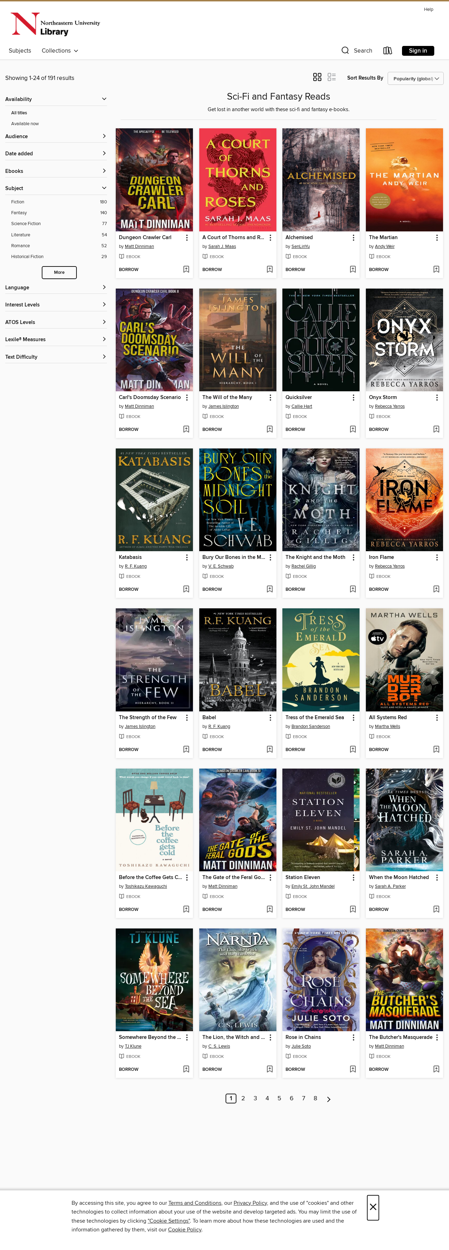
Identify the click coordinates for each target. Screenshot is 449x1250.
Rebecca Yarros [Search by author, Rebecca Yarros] (390, 406)
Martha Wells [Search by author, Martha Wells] (387, 726)
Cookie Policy (184, 1229)
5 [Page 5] (279, 1098)
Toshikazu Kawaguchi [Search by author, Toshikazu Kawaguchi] (146, 886)
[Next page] (329, 1098)
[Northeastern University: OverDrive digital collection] (55, 24)
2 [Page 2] (243, 1098)
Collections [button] (60, 51)
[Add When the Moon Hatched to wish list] (436, 909)
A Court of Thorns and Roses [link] (234, 238)
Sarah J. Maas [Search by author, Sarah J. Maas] (222, 246)
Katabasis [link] (130, 557)
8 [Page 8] (315, 1098)
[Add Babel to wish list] (269, 750)
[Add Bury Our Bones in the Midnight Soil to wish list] (269, 589)
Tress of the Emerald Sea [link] (315, 718)
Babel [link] (209, 718)
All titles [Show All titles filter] (19, 113)
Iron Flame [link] (381, 557)
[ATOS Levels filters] (56, 322)
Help (428, 9)
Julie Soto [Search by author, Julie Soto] (301, 1046)
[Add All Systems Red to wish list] (436, 750)
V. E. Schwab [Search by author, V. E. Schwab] (221, 566)
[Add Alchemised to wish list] (352, 270)
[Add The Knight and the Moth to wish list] (352, 589)
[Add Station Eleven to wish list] (352, 909)
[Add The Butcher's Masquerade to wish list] (436, 1069)
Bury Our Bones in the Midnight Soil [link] (234, 557)
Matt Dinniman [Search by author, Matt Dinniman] (139, 246)
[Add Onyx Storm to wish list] (436, 429)
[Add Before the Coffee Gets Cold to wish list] (186, 909)
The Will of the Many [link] (227, 397)
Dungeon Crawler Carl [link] (145, 238)
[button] (356, 52)
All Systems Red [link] (388, 718)
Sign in (418, 51)
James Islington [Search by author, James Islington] (223, 406)
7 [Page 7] (303, 1098)
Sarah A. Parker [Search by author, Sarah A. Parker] (390, 886)
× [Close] (373, 1208)
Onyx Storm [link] (383, 397)
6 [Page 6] (292, 1098)
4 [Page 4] (267, 1098)
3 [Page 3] (255, 1098)
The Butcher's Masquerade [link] (401, 1037)
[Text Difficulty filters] (56, 357)
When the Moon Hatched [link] (399, 877)
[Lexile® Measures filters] (56, 340)
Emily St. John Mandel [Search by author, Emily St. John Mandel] (313, 886)
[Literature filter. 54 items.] (59, 235)
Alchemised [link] (299, 238)
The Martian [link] (383, 238)
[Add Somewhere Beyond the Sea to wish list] (186, 1069)
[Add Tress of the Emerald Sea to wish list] (352, 750)
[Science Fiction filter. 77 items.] (59, 224)
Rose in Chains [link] (303, 1037)
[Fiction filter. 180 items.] (59, 202)
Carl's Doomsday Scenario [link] (150, 397)
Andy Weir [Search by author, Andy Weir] (385, 246)
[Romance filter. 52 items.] (59, 246)
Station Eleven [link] (303, 877)
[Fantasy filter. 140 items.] (59, 213)
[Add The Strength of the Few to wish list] (186, 750)
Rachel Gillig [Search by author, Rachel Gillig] (303, 566)
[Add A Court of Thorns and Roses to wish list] (269, 270)
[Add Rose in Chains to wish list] (352, 1069)
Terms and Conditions (194, 1203)
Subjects (20, 51)
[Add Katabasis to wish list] (186, 589)
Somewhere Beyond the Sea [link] (151, 1037)
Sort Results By (365, 78)
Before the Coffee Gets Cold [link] (151, 877)
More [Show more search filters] (59, 273)
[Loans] (387, 52)
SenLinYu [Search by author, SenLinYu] (300, 246)
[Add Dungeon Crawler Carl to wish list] (186, 270)
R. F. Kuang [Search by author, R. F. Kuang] (136, 566)
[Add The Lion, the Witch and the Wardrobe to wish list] (269, 1069)
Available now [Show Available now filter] (25, 124)
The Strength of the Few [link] (147, 718)
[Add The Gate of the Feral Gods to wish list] (269, 909)
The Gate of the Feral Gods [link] (234, 877)
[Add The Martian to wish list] (436, 270)
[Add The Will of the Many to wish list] (269, 429)
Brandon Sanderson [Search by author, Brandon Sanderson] (310, 726)
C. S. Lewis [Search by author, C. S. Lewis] (219, 1046)
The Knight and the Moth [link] (316, 557)
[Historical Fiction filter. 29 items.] (59, 257)
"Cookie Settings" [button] (169, 1220)
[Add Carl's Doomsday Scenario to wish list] (186, 429)
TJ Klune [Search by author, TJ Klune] (133, 1046)
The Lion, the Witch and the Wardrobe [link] (234, 1037)
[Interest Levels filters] (56, 305)
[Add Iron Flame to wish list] (436, 589)
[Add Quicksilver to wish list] (352, 429)
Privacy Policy (250, 1203)
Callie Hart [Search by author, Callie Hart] (301, 406)
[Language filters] (56, 288)
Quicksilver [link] (299, 397)
